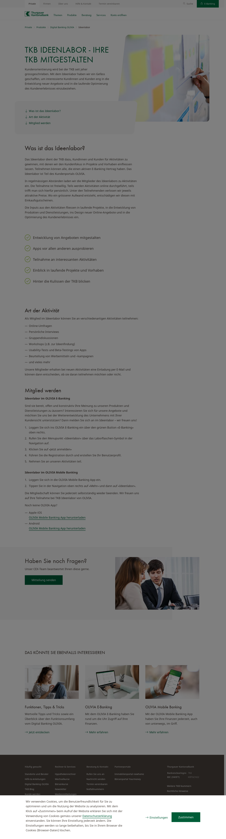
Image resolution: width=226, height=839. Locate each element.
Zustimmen (186, 817)
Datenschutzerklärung (97, 816)
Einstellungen (159, 817)
